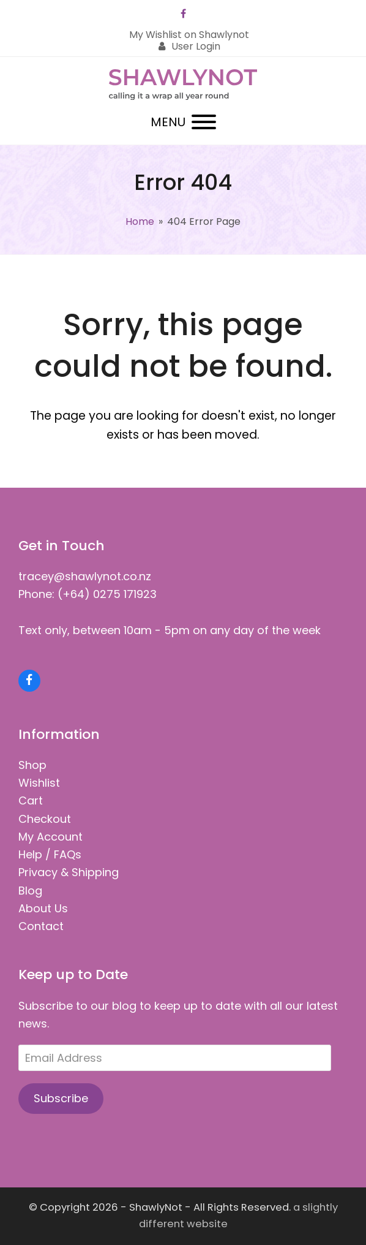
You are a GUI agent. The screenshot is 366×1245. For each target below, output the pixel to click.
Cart (30, 800)
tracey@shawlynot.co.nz (84, 576)
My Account (50, 836)
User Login (195, 46)
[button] (183, 122)
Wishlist (39, 782)
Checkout (44, 819)
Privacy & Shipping (68, 872)
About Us (43, 908)
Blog (30, 890)
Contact (41, 926)
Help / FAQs (49, 854)
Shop (32, 765)
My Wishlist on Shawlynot (189, 35)
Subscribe (61, 1098)
